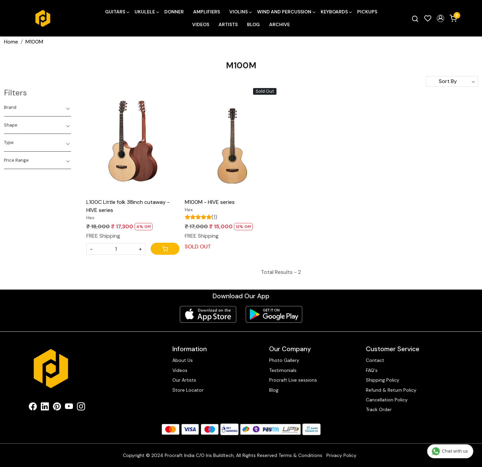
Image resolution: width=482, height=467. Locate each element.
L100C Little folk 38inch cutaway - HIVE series (128, 206)
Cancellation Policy (387, 400)
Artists (228, 24)
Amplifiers (206, 12)
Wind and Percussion (286, 12)
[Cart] (165, 249)
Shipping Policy (382, 380)
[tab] (37, 107)
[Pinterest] (57, 407)
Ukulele (147, 12)
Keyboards (336, 12)
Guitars (117, 12)
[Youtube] (69, 407)
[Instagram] (81, 407)
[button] (440, 18)
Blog (253, 24)
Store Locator (188, 390)
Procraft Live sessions (293, 380)
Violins (240, 12)
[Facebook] (32, 407)
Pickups (367, 12)
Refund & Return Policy (391, 390)
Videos (200, 24)
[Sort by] (452, 81)
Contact (375, 360)
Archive (279, 24)
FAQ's (372, 370)
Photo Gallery (284, 360)
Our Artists (184, 380)
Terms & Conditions (300, 455)
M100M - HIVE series (210, 202)
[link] (415, 18)
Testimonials (283, 370)
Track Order (379, 409)
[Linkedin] (44, 407)
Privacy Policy (341, 455)
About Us (182, 360)
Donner (174, 12)
